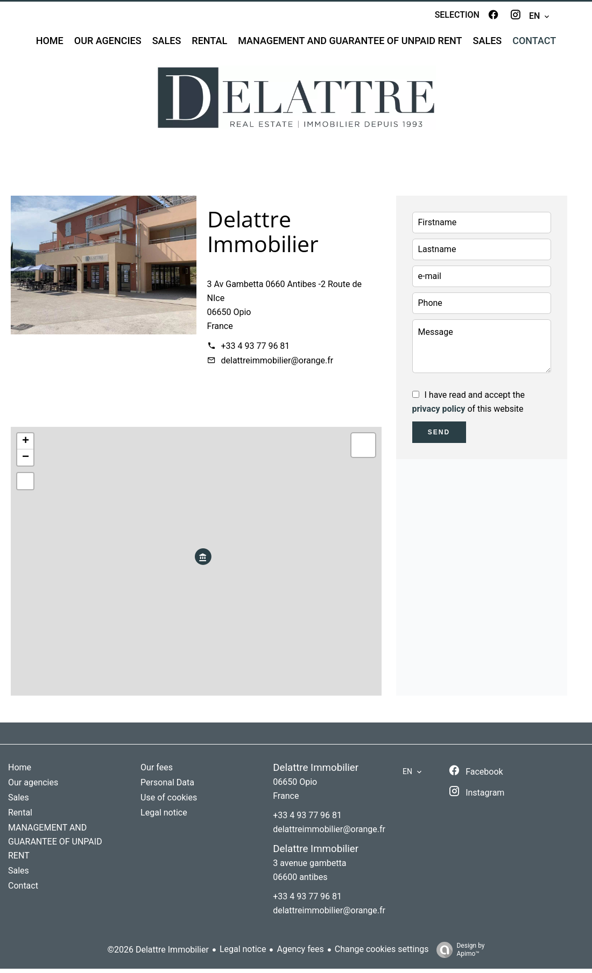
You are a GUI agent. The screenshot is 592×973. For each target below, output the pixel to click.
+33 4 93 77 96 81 (255, 350)
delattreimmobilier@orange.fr (277, 365)
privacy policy (439, 413)
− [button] (25, 462)
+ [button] (25, 446)
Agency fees (300, 954)
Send (439, 436)
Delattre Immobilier (263, 235)
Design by (457, 954)
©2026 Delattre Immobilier (157, 954)
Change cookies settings (382, 954)
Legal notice (243, 954)
